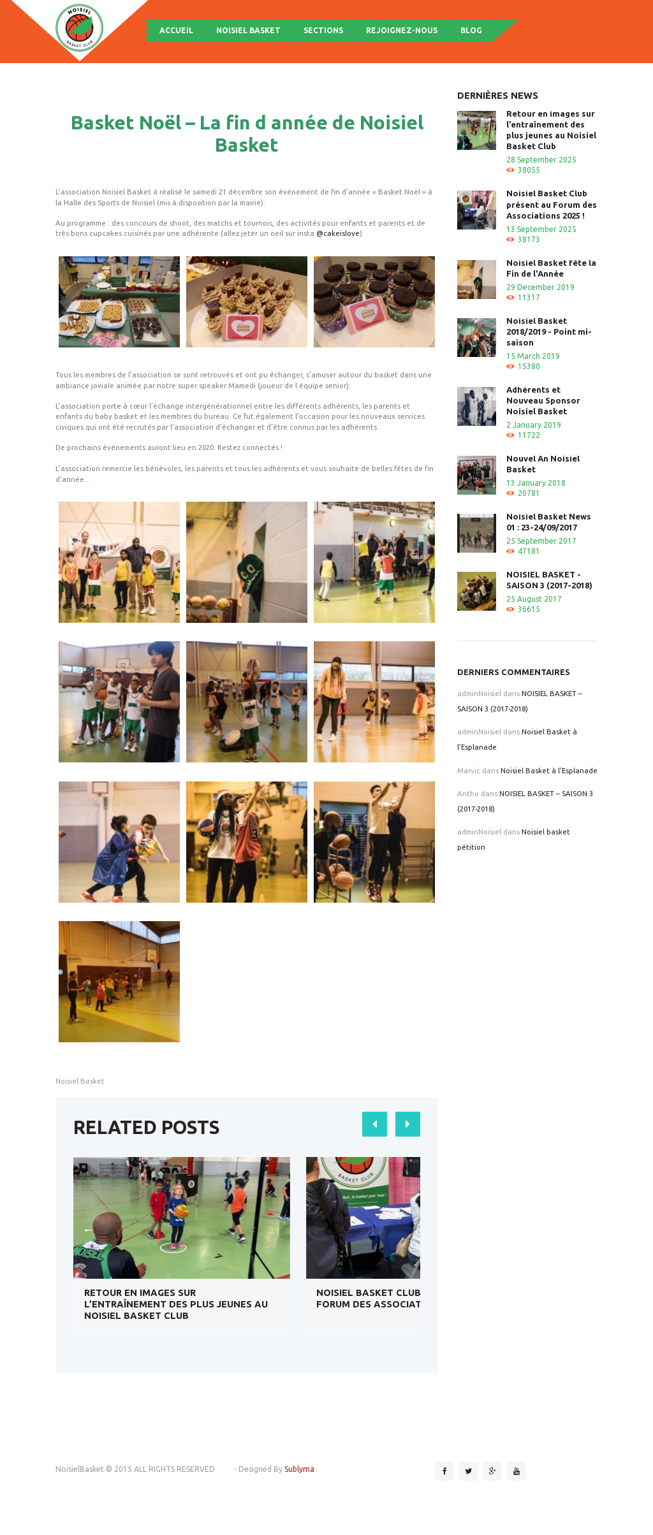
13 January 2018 (536, 483)
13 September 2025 (541, 229)
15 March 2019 (533, 356)
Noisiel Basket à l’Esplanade (549, 770)
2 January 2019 (533, 425)
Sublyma (299, 1469)
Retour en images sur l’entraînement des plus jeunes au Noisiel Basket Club (176, 1304)
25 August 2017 (534, 599)
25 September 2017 (541, 541)
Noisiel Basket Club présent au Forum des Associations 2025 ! (399, 1298)
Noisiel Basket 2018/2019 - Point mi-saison (549, 331)
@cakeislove (338, 233)
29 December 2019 (540, 287)
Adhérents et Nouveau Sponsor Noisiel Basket (543, 400)
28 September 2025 (541, 160)
